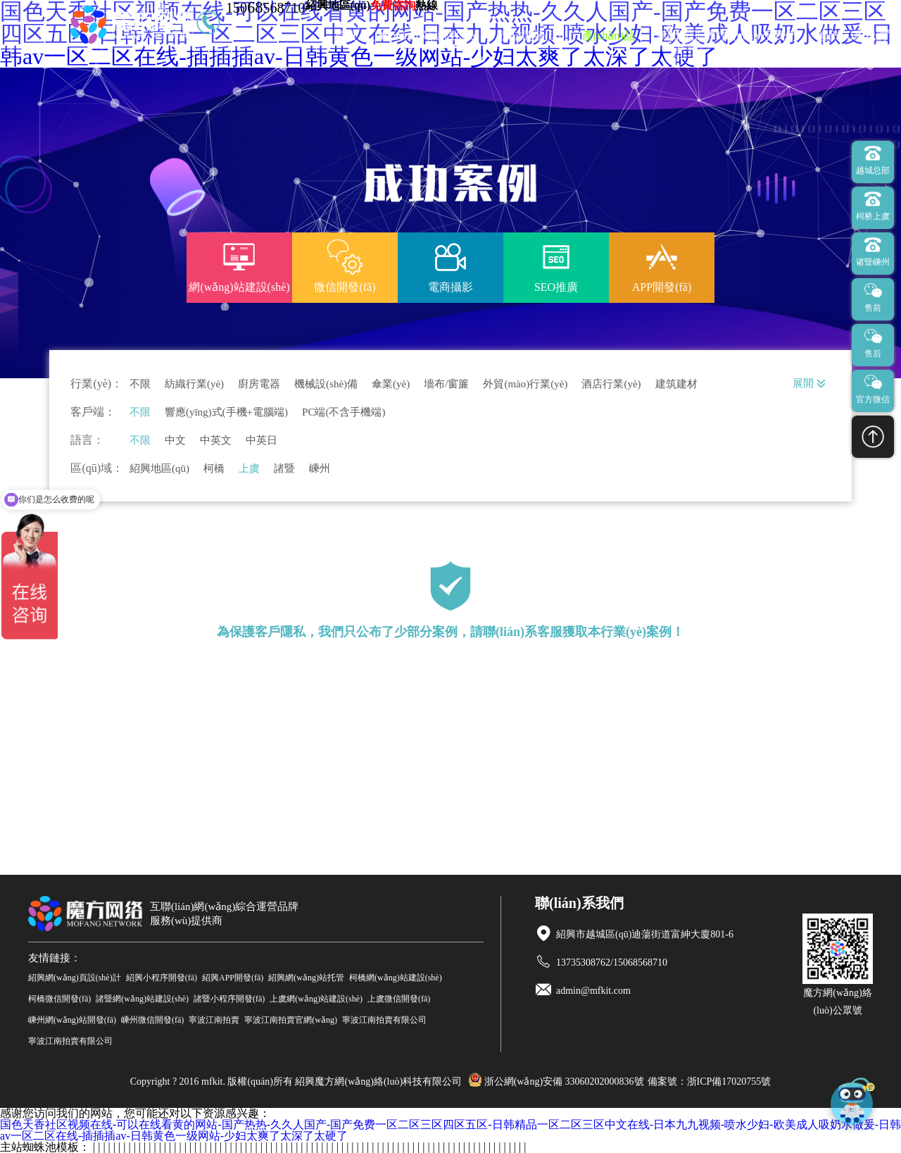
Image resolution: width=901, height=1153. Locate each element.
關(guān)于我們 (759, 36)
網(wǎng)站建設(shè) (428, 36)
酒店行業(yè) (611, 384)
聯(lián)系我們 (852, 36)
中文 (175, 440)
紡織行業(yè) (194, 384)
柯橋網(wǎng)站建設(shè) (395, 978)
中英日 (261, 440)
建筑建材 (676, 384)
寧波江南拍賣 (214, 1020)
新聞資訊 (678, 36)
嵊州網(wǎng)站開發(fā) (72, 1020)
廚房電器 (259, 384)
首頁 (345, 36)
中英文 (216, 440)
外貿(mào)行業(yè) (525, 384)
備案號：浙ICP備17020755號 (709, 1081)
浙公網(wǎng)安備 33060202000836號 (556, 1081)
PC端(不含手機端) (343, 412)
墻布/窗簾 (446, 384)
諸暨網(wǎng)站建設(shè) (142, 999)
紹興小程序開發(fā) (161, 978)
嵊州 (319, 468)
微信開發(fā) (530, 36)
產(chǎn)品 (608, 36)
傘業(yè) (391, 384)
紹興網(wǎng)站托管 (306, 978)
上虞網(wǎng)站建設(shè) (316, 999)
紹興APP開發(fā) (232, 978)
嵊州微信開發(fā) (152, 1020)
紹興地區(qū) (159, 468)
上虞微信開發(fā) (398, 999)
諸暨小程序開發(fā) (229, 999)
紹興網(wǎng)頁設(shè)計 (74, 978)
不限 (140, 384)
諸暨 (284, 468)
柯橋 (214, 468)
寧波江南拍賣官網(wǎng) (290, 1020)
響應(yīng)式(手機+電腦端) (226, 412)
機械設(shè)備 (326, 384)
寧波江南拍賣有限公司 (384, 1020)
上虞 (249, 468)
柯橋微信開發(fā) (59, 999)
